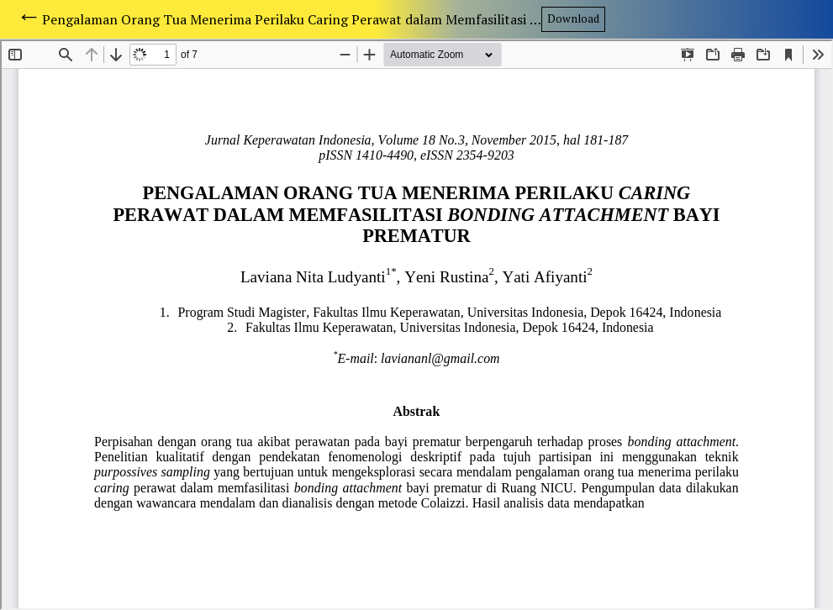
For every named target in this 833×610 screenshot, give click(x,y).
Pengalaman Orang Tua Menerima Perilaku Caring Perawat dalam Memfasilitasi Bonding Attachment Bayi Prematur (292, 19)
